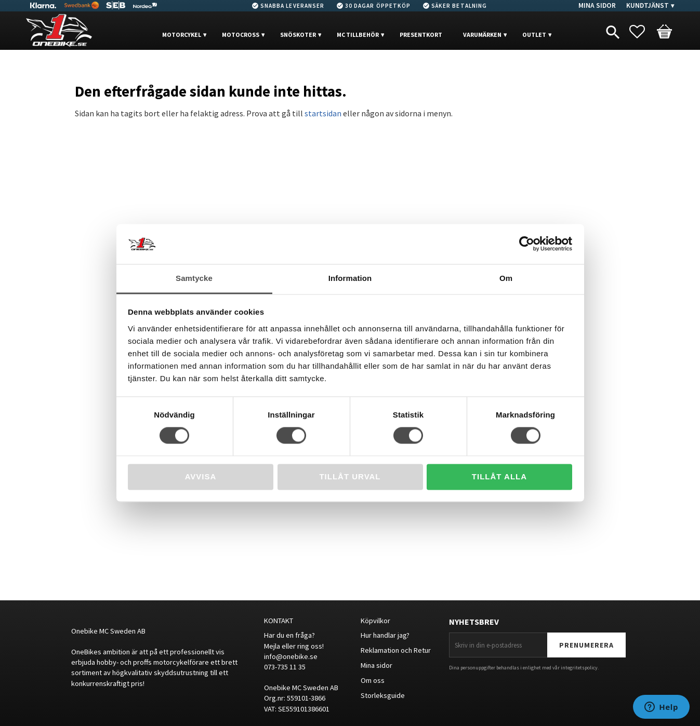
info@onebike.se (291, 656)
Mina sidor (376, 665)
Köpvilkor (375, 620)
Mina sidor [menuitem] (597, 5)
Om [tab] (505, 278)
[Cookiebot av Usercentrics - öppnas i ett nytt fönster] (526, 244)
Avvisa (201, 476)
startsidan (323, 113)
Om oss (373, 680)
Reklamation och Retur (396, 650)
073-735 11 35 (285, 666)
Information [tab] (350, 278)
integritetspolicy (579, 667)
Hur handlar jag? (385, 635)
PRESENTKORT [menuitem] (421, 34)
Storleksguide (383, 695)
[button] (642, 31)
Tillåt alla (499, 476)
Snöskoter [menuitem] (298, 34)
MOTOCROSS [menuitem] (240, 34)
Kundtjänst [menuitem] (647, 5)
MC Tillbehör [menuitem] (358, 34)
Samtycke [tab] (194, 278)
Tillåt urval (349, 476)
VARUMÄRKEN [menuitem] (482, 34)
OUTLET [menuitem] (534, 34)
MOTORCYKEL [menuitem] (181, 34)
